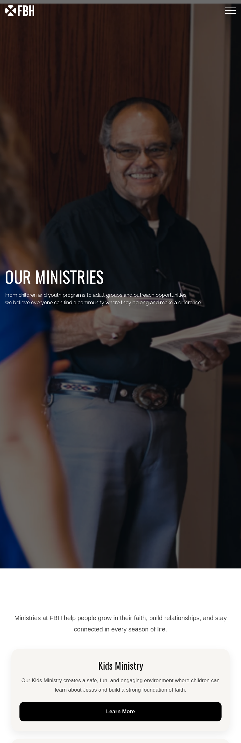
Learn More (120, 711)
